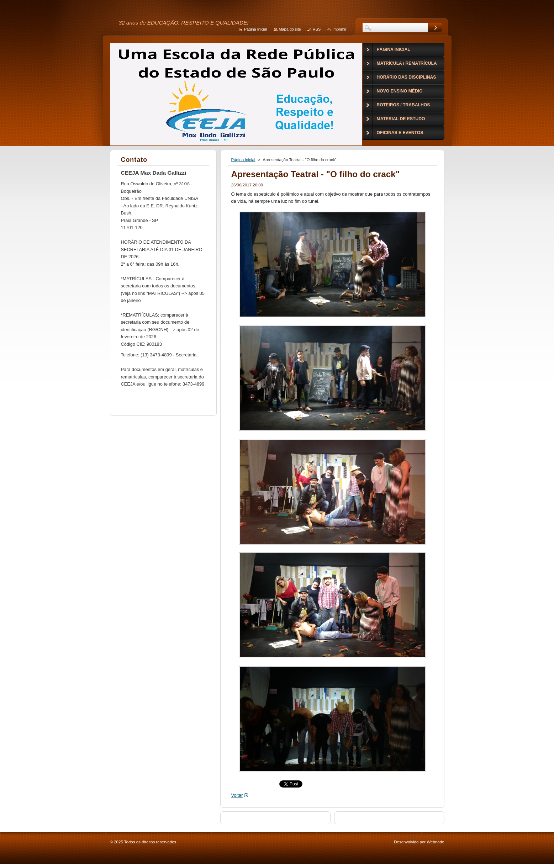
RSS (317, 29)
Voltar (237, 795)
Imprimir (339, 29)
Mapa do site (290, 29)
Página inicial (243, 160)
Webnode (435, 842)
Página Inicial (255, 29)
